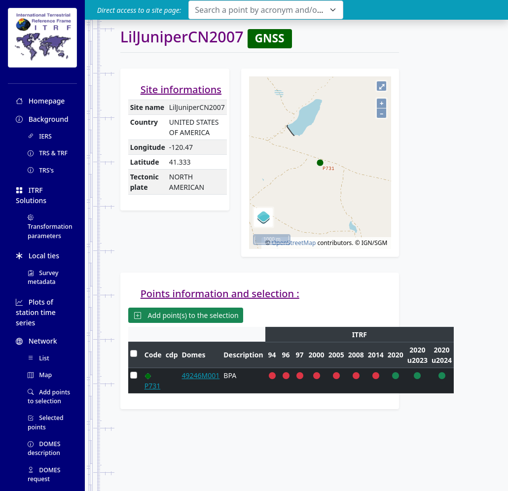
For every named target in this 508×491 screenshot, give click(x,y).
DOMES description (44, 448)
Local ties (37, 255)
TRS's (41, 170)
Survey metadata (43, 277)
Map (40, 375)
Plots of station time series (36, 312)
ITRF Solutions (31, 195)
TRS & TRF (48, 153)
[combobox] (265, 9)
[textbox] (260, 10)
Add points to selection (49, 396)
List (38, 358)
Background (42, 119)
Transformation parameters (50, 226)
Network (36, 341)
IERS (40, 136)
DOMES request (44, 474)
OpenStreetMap (294, 243)
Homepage (40, 100)
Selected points (46, 422)
